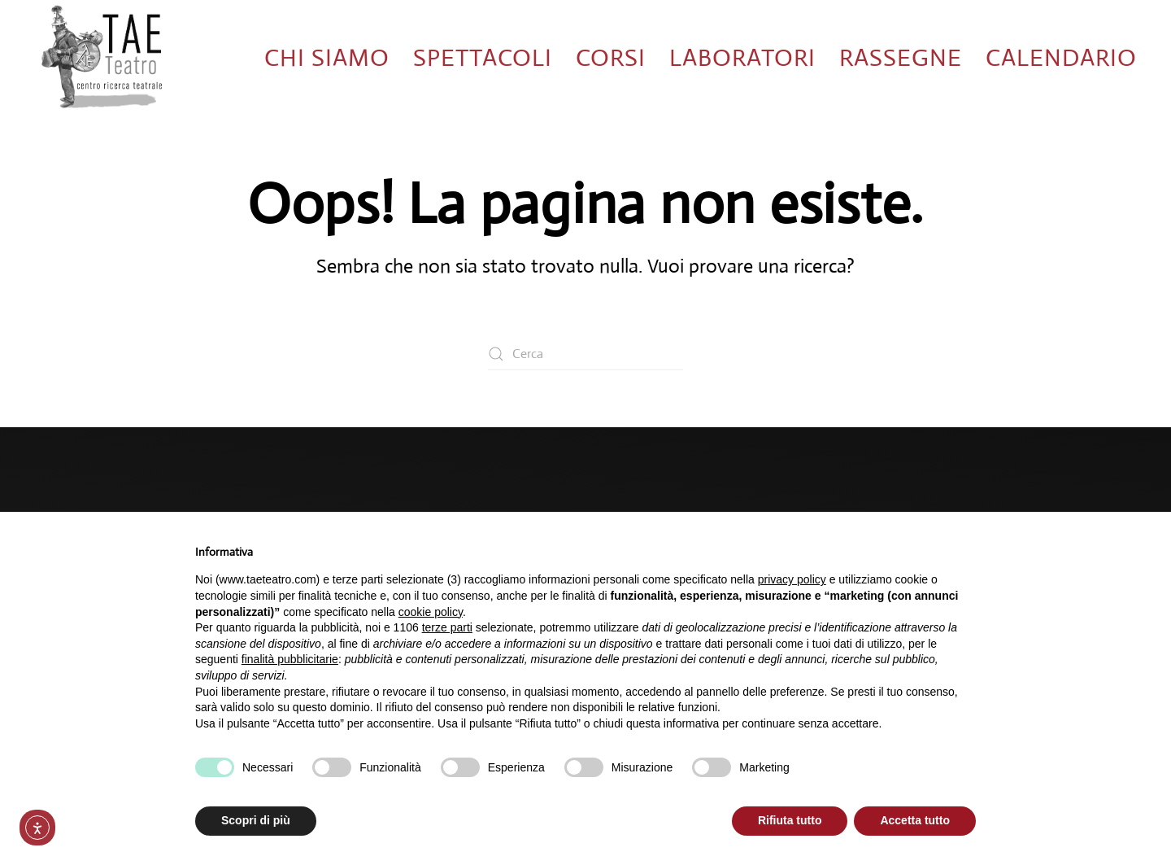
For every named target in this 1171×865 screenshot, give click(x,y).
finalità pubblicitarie (290, 659)
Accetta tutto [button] (915, 820)
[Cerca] (585, 354)
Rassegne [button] (900, 57)
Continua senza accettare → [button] (900, 546)
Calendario (1061, 57)
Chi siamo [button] (327, 57)
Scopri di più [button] (255, 820)
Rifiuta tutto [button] (790, 820)
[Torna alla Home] (102, 58)
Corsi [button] (611, 57)
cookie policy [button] (430, 611)
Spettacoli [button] (482, 57)
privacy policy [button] (792, 579)
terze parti (447, 627)
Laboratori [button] (742, 57)
